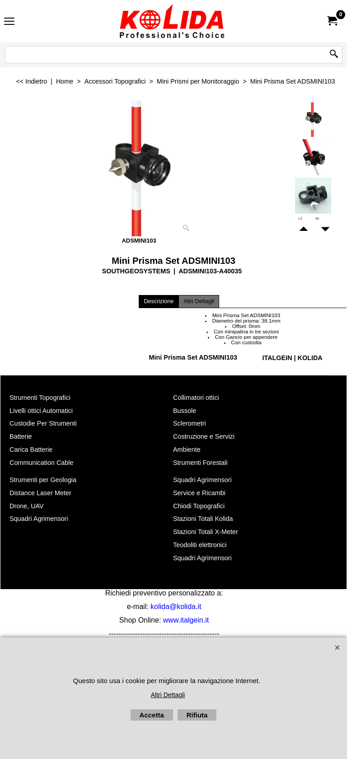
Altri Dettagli (198, 301)
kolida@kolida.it (175, 606)
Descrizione (159, 301)
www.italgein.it (186, 620)
